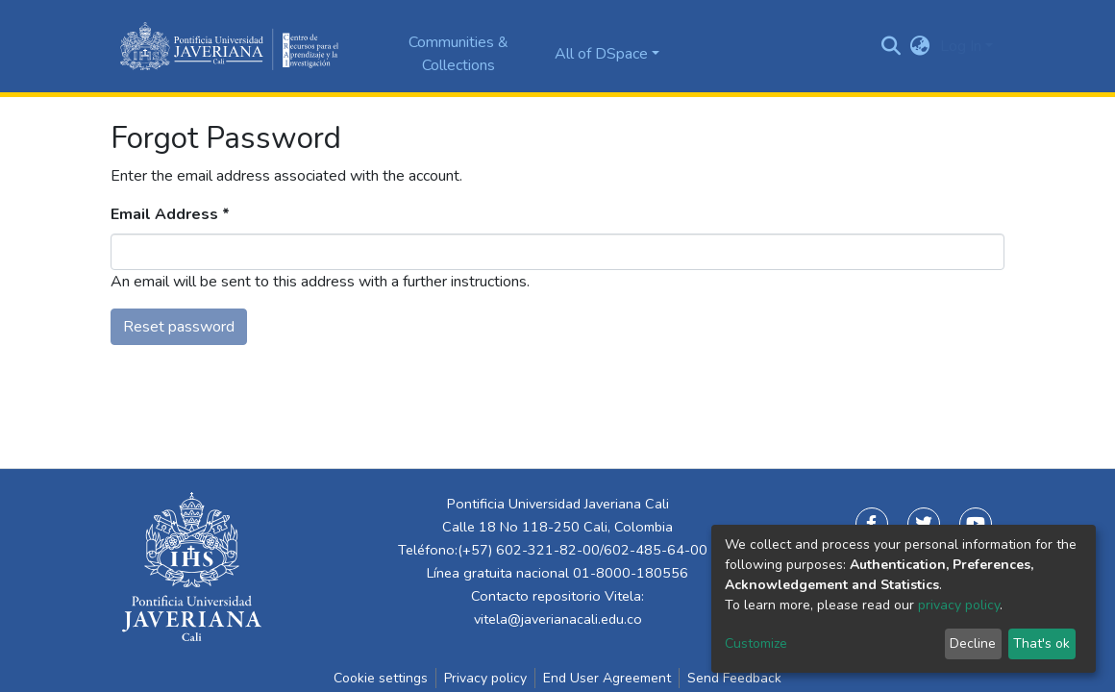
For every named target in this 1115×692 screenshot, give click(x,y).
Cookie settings (381, 678)
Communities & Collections (458, 54)
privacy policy (959, 605)
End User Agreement (607, 678)
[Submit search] (891, 46)
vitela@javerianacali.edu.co (558, 619)
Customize (756, 643)
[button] (920, 46)
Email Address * (170, 214)
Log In (960, 46)
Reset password (179, 326)
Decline (973, 643)
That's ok (1041, 643)
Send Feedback (734, 678)
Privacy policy (485, 678)
